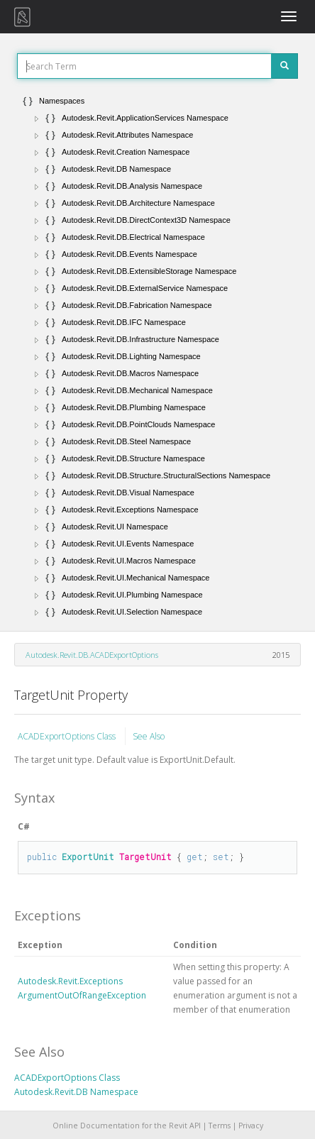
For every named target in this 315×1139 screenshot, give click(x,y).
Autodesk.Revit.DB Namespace (76, 1092)
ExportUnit (88, 856)
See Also (149, 736)
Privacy (250, 1125)
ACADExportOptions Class (68, 736)
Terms (220, 1125)
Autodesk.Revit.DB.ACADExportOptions (92, 654)
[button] (37, 118)
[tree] (157, 356)
